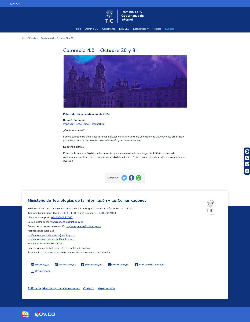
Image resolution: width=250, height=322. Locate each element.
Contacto (88, 288)
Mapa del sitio (106, 288)
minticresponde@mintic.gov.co (66, 222)
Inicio (78, 29)
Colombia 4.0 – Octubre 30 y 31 (57, 38)
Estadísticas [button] (140, 29)
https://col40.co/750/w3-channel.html (84, 124)
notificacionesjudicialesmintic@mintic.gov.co (51, 235)
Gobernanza (108, 29)
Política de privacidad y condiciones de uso (54, 288)
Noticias (156, 29)
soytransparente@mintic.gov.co (83, 226)
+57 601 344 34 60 (64, 213)
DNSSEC (124, 29)
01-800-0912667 (62, 217)
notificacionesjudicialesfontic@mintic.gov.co (51, 239)
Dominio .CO (91, 29)
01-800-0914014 (105, 213)
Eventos (169, 29)
